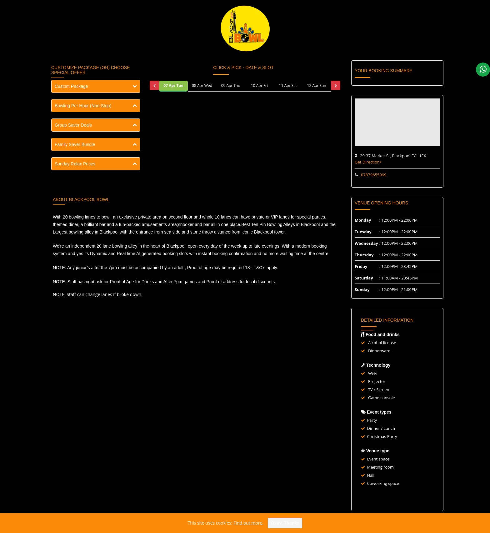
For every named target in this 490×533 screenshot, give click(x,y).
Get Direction (368, 162)
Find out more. (248, 523)
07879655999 (374, 175)
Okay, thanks (285, 523)
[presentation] (154, 85)
